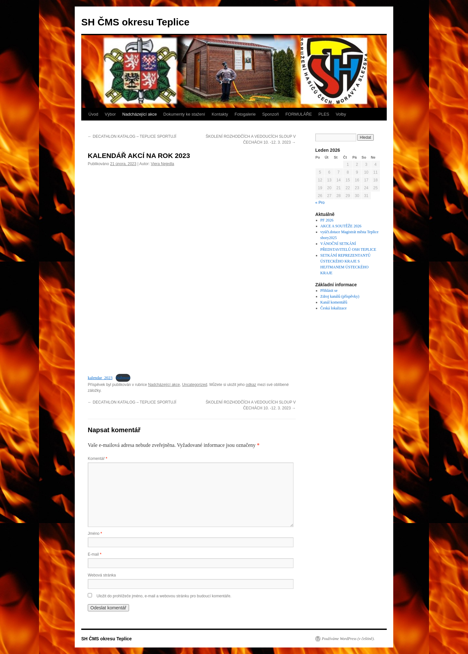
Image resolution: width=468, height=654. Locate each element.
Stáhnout (123, 378)
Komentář (97, 458)
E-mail (94, 554)
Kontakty (220, 114)
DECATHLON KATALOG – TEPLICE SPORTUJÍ (132, 136)
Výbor (110, 114)
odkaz (251, 384)
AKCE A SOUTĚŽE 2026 (340, 226)
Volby (341, 114)
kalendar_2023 (100, 378)
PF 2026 (326, 220)
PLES (323, 114)
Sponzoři (270, 114)
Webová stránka (102, 575)
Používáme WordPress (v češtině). (348, 638)
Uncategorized (194, 384)
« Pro (320, 202)
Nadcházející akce (139, 114)
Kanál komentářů (333, 302)
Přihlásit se (329, 290)
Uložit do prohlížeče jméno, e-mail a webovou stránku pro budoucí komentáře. (164, 596)
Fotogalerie (245, 114)
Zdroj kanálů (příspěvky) (339, 296)
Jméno (95, 533)
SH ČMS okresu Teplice (135, 22)
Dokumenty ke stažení (184, 114)
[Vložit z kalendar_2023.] (192, 269)
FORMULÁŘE (298, 114)
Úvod (93, 114)
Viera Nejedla (162, 164)
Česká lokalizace (333, 308)
